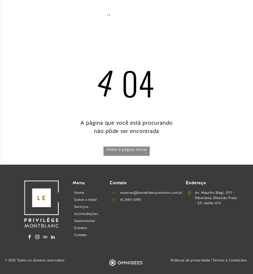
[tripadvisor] (45, 238)
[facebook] (29, 238)
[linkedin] (53, 238)
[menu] (11, 14)
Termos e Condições (230, 260)
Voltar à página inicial (126, 149)
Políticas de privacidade (190, 260)
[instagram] (37, 238)
